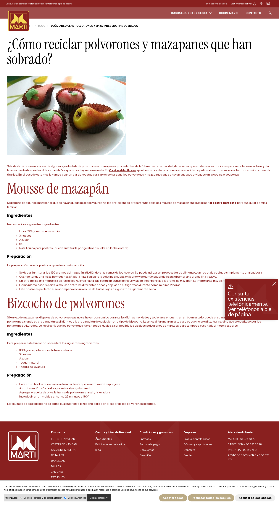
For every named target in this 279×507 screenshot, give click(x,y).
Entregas (145, 439)
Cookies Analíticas (77, 498)
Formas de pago (150, 444)
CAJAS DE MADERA (63, 450)
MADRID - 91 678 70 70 (242, 439)
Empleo (188, 455)
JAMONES (57, 471)
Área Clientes (103, 439)
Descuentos (147, 450)
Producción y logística (197, 439)
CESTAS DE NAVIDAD (64, 444)
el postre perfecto (222, 203)
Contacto (189, 450)
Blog (98, 450)
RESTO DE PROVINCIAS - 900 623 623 (248, 457)
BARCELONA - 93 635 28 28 (245, 444)
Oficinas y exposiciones (198, 444)
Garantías (145, 455)
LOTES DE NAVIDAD (63, 439)
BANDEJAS (58, 460)
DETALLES (57, 455)
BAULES (56, 466)
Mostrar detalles (99, 498)
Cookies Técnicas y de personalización (43, 498)
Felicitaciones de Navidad (111, 444)
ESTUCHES (58, 477)
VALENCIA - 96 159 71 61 (242, 450)
